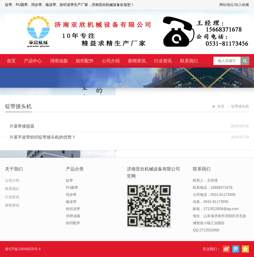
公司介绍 (111, 60)
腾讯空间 (245, 249)
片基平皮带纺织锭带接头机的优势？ (42, 137)
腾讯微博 (235, 249)
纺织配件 (85, 60)
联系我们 (189, 60)
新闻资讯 (137, 60)
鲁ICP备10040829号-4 (23, 249)
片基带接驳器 (21, 126)
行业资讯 (163, 60)
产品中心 (33, 60)
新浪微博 (226, 249)
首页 (11, 60)
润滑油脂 (59, 60)
